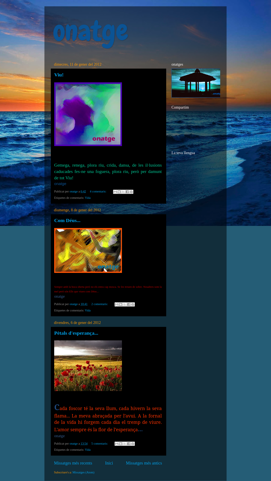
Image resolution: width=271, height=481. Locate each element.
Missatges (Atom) (83, 472)
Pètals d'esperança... (76, 333)
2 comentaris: (100, 304)
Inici (109, 463)
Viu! (59, 74)
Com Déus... (67, 220)
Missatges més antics (144, 463)
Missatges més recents (73, 463)
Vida (88, 197)
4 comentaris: (98, 191)
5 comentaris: (100, 443)
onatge (90, 30)
